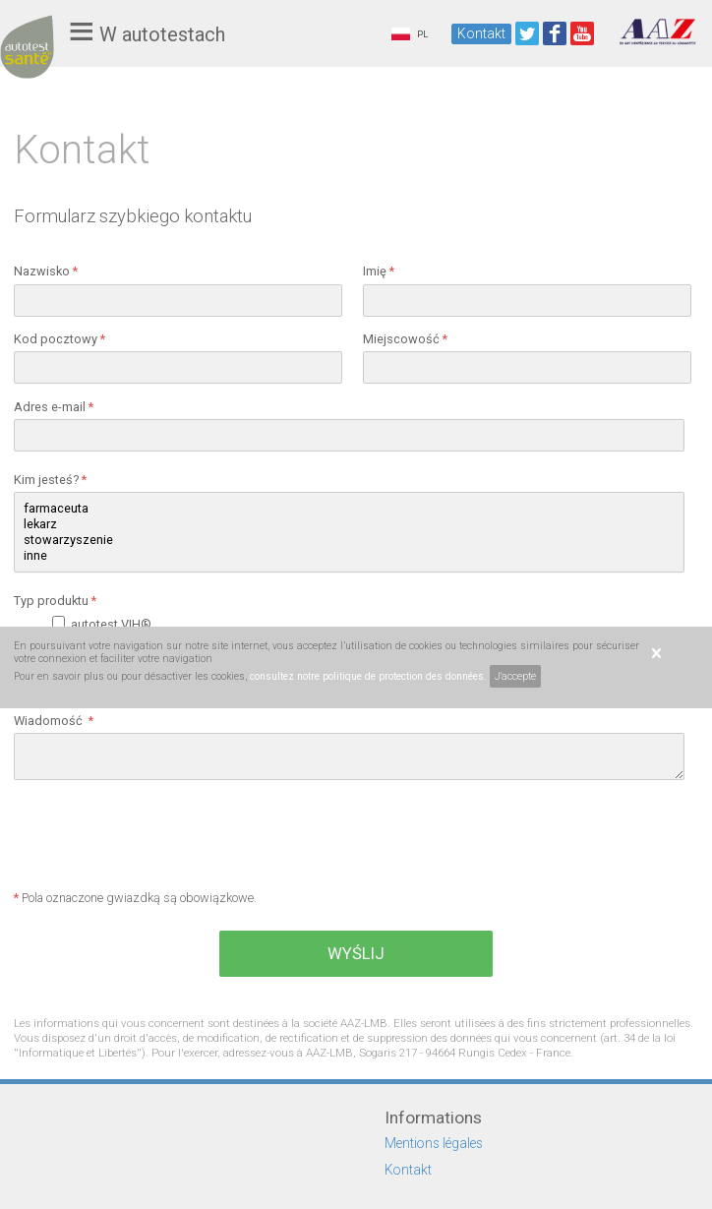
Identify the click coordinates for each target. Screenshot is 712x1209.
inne (349, 556)
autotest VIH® (114, 624)
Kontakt (481, 33)
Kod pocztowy (59, 339)
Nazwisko (46, 271)
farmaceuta (349, 508)
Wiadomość (53, 720)
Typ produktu (55, 600)
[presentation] (163, 837)
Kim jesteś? (50, 479)
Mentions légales (434, 1143)
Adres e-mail (53, 406)
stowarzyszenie (349, 540)
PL (409, 34)
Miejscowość (405, 339)
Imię (378, 271)
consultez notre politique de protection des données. (368, 676)
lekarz (349, 524)
